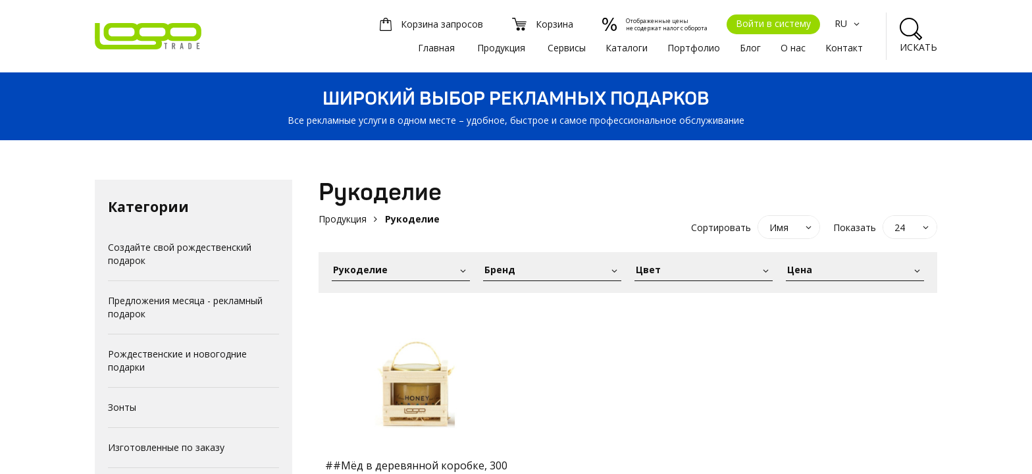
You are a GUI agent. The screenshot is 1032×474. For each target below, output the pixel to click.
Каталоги (627, 47)
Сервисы (567, 47)
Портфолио (693, 47)
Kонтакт (844, 47)
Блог (750, 47)
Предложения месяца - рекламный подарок (185, 307)
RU (849, 23)
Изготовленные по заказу (166, 447)
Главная (436, 47)
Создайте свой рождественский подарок (179, 254)
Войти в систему (773, 23)
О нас (793, 47)
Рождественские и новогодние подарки (177, 360)
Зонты (122, 407)
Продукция (501, 47)
